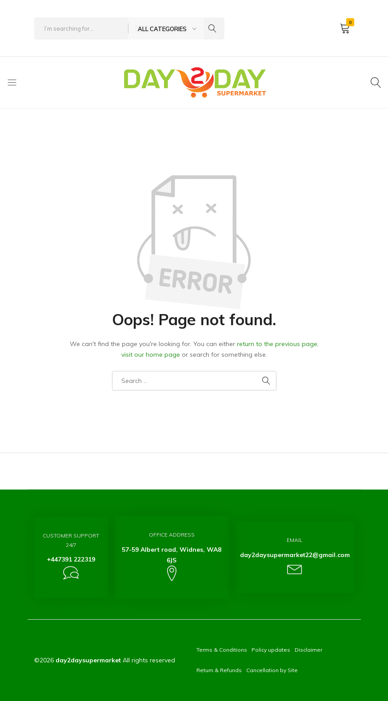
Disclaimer (308, 649)
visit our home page (150, 354)
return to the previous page (277, 344)
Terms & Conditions (221, 649)
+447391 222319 (71, 559)
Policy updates (271, 649)
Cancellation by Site (272, 670)
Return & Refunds (219, 670)
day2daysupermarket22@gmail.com (295, 555)
